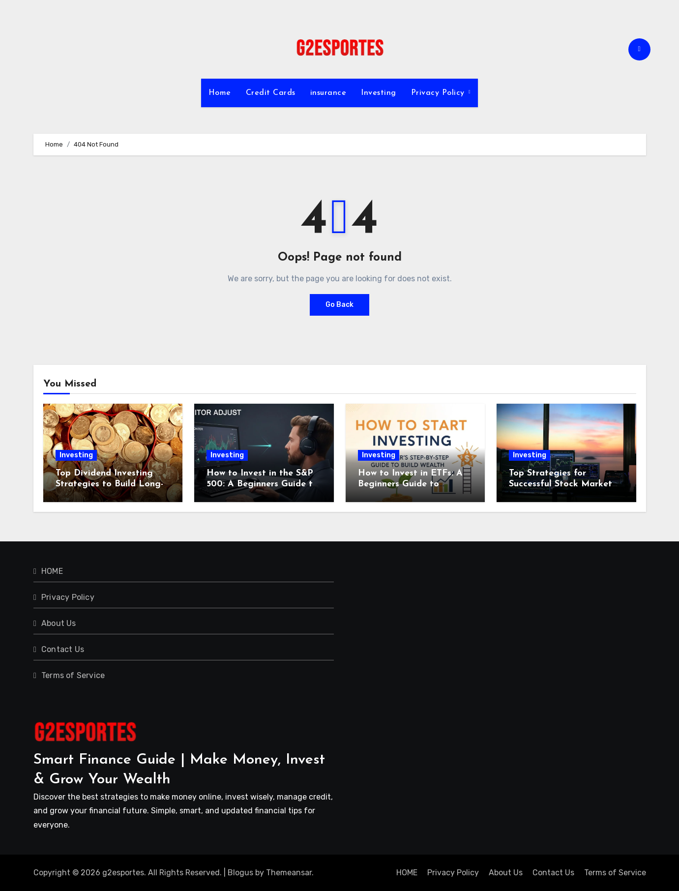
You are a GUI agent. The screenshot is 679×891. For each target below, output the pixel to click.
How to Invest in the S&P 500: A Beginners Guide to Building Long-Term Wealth (264, 484)
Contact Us (62, 649)
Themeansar (289, 872)
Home (219, 93)
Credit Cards (270, 93)
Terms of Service (73, 675)
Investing (378, 93)
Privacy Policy (439, 93)
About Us (58, 623)
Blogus (240, 872)
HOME (52, 571)
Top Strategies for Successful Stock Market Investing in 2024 (560, 484)
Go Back (339, 304)
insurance (328, 93)
